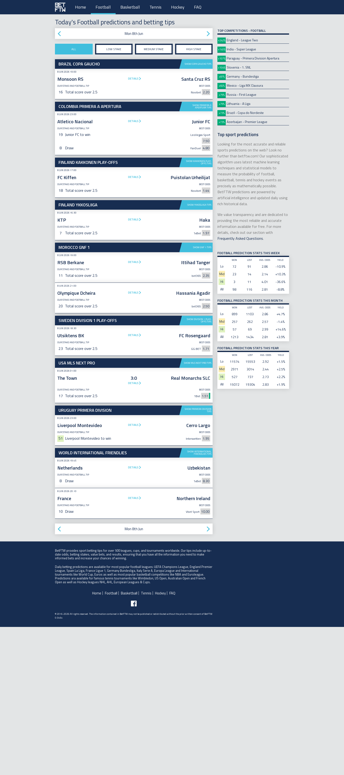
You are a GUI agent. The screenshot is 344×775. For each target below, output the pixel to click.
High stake (193, 49)
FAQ (197, 7)
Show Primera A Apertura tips (202, 106)
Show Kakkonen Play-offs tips (198, 162)
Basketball (130, 7)
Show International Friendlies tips (199, 601)
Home (80, 7)
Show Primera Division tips (198, 484)
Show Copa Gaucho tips (198, 64)
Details (133, 78)
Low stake (113, 49)
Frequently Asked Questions (240, 238)
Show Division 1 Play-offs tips (199, 394)
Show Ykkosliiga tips (199, 205)
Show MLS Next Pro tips (197, 437)
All (73, 49)
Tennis (155, 7)
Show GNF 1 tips (202, 247)
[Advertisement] (134, 351)
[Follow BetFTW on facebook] (134, 751)
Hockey (177, 7)
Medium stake (154, 49)
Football (103, 7)
